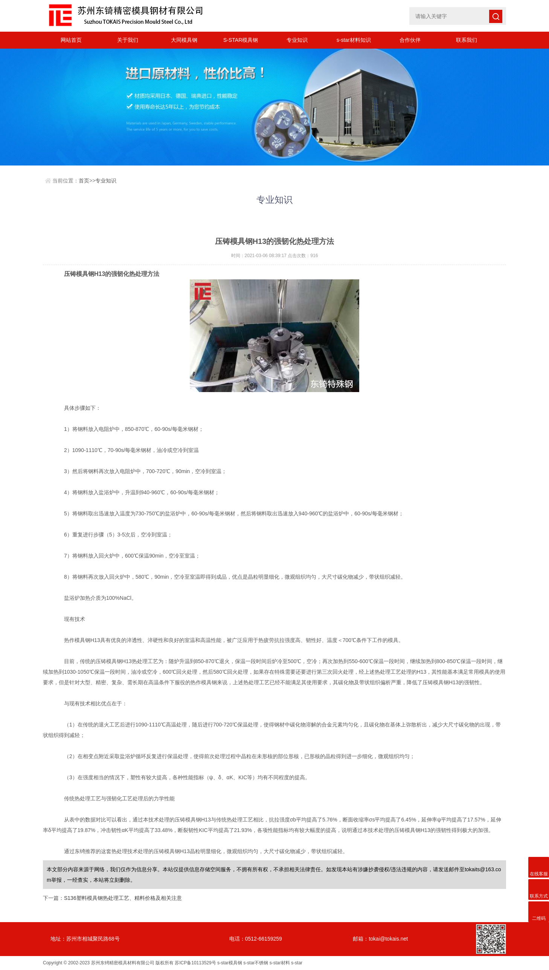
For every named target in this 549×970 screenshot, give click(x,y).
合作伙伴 (410, 40)
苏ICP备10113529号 (195, 962)
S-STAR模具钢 (240, 40)
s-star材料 (280, 962)
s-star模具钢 (229, 962)
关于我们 (127, 40)
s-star (296, 962)
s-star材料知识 (354, 40)
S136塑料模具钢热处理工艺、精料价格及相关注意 (123, 898)
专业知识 (297, 40)
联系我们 (466, 40)
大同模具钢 (184, 40)
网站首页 (71, 40)
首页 (84, 181)
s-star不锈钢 (255, 962)
